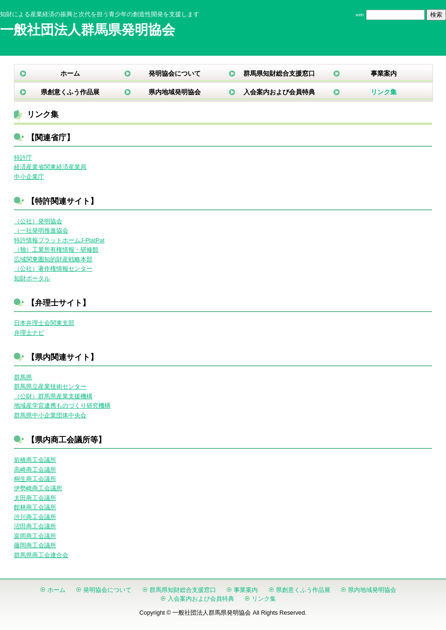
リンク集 (384, 92)
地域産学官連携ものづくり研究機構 (62, 405)
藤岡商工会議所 (35, 545)
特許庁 (23, 157)
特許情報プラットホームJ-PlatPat (59, 240)
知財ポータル (32, 278)
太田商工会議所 (35, 497)
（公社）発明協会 (38, 221)
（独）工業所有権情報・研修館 (56, 249)
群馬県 (23, 377)
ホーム (70, 73)
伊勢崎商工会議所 (38, 488)
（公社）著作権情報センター (53, 268)
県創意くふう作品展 (70, 92)
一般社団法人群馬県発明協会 (87, 29)
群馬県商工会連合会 (41, 555)
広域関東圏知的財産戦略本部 (53, 259)
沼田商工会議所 (35, 526)
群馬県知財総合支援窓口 (279, 73)
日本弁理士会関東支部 (44, 322)
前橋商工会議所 (35, 459)
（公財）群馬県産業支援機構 (53, 396)
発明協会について (175, 73)
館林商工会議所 (35, 507)
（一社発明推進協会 (41, 230)
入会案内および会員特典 (279, 92)
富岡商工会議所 (35, 536)
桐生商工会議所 (35, 478)
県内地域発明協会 (175, 92)
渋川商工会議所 (35, 516)
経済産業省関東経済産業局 (50, 166)
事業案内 (384, 73)
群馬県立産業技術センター (50, 386)
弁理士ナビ (29, 332)
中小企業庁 (29, 176)
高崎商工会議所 (35, 469)
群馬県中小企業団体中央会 (50, 415)
